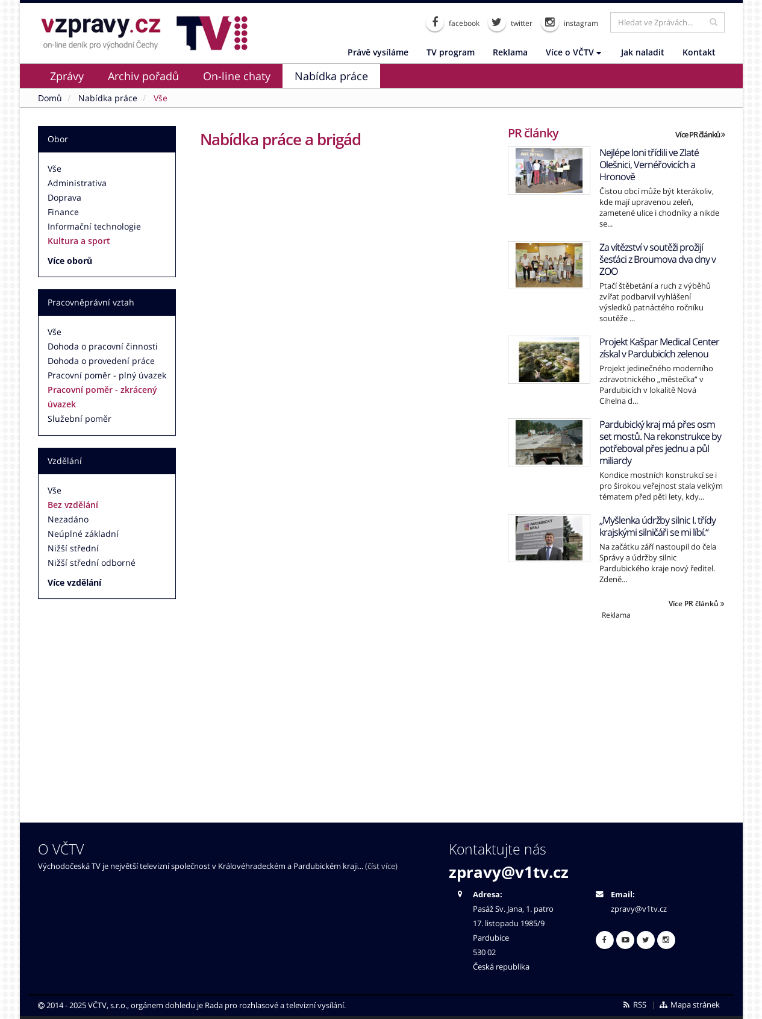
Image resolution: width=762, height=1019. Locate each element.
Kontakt (699, 52)
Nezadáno (68, 519)
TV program (450, 52)
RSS (634, 1005)
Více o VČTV (573, 52)
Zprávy (67, 76)
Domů (50, 98)
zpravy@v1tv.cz (509, 872)
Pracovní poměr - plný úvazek (107, 375)
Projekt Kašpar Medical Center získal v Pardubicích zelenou (659, 347)
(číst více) (381, 866)
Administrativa (77, 183)
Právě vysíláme (378, 52)
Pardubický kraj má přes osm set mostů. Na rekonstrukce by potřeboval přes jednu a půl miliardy (660, 442)
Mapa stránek (688, 1005)
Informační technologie (94, 226)
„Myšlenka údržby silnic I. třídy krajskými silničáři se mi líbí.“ (657, 526)
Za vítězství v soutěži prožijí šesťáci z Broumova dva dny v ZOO (657, 259)
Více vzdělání (74, 582)
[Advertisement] (616, 704)
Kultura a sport (79, 240)
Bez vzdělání (73, 504)
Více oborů (70, 260)
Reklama (510, 52)
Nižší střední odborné (92, 562)
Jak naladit (642, 52)
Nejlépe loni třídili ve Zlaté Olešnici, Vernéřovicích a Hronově (649, 164)
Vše (54, 168)
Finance (63, 212)
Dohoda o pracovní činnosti (103, 346)
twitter (510, 22)
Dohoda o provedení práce (101, 360)
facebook (452, 22)
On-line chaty (236, 76)
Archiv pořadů (143, 76)
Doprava (64, 197)
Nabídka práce (331, 76)
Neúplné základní (83, 533)
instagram (569, 22)
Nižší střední (73, 548)
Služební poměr (79, 418)
